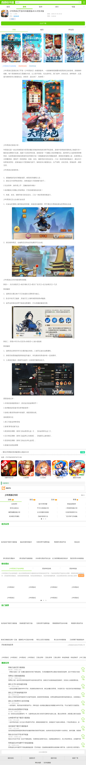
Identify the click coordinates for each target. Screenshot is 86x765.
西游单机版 (32, 66)
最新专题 (54, 758)
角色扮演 (16, 16)
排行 (57, 7)
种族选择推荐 (71, 504)
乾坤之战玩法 (14, 508)
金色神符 (14, 504)
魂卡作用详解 (43, 504)
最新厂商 (75, 758)
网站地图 (38, 762)
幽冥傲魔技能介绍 (14, 512)
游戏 (24, 7)
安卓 (54, 499)
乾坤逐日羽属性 (14, 516)
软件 (40, 7)
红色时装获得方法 (71, 512)
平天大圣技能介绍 (43, 508)
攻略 (11, 499)
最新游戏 (11, 758)
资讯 (32, 499)
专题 (73, 7)
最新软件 (32, 758)
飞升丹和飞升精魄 (71, 516)
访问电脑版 (47, 762)
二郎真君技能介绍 (71, 508)
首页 (8, 7)
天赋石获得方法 (43, 516)
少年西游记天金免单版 (9, 66)
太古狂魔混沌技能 (43, 512)
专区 (43, 495)
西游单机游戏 (23, 66)
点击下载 (43, 23)
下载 (83, 671)
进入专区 (81, 575)
